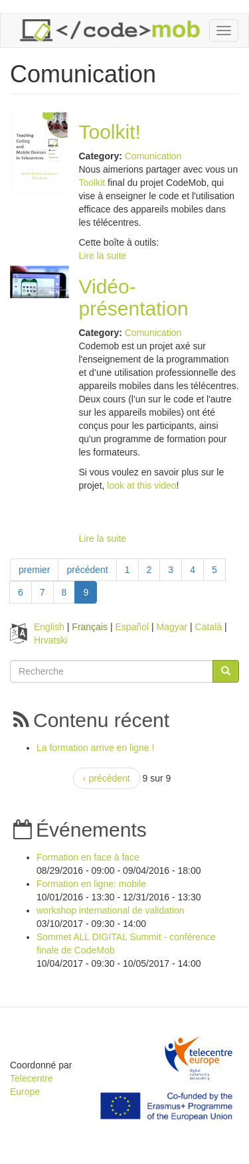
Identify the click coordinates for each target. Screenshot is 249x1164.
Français (90, 627)
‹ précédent (106, 778)
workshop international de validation (111, 910)
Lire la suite (103, 255)
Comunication (153, 156)
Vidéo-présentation (134, 297)
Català (208, 627)
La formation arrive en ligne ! (95, 747)
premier (34, 569)
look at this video (141, 485)
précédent (87, 569)
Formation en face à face (88, 857)
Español (132, 627)
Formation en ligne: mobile (91, 883)
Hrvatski (51, 640)
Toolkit (92, 182)
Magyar (171, 627)
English (49, 627)
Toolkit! (110, 132)
